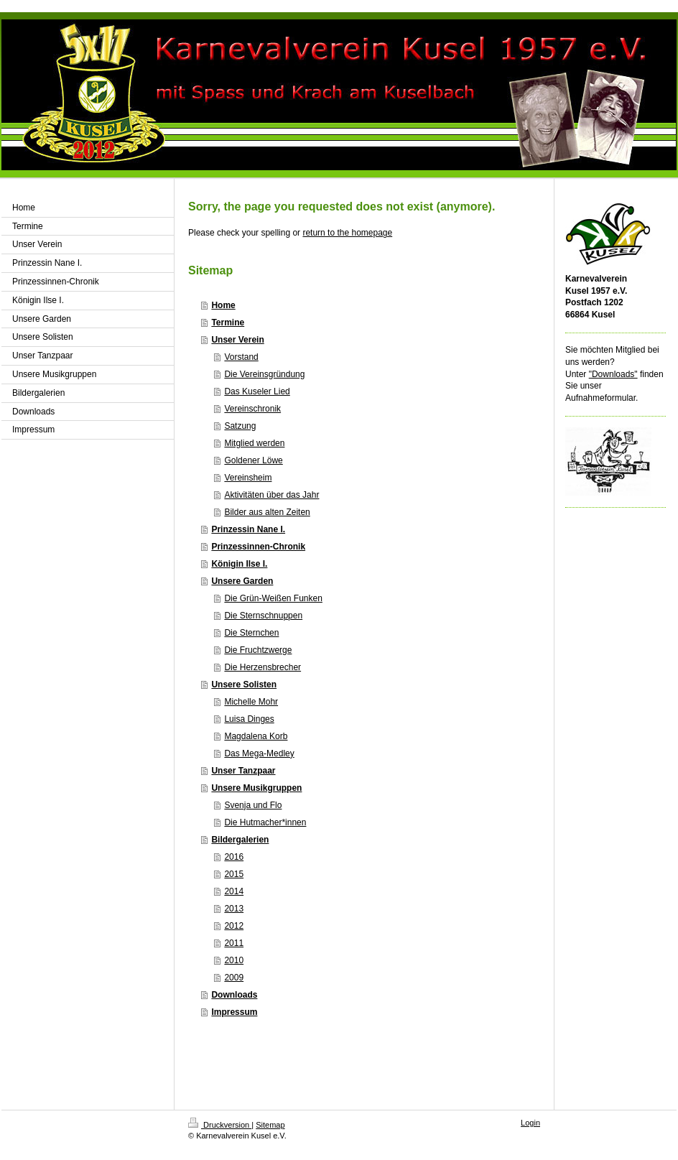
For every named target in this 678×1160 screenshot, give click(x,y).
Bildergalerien (240, 840)
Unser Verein (237, 340)
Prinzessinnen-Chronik (258, 547)
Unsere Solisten (244, 684)
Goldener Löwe (253, 460)
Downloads (234, 995)
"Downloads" (613, 374)
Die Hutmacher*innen (265, 822)
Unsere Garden (242, 581)
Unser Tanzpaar (243, 771)
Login (530, 1122)
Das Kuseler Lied (256, 391)
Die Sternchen (251, 633)
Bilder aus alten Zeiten (267, 512)
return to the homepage (347, 233)
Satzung (240, 426)
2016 (233, 857)
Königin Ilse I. (239, 564)
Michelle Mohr (251, 702)
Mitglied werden (254, 443)
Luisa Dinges (249, 719)
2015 (233, 874)
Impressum (234, 1012)
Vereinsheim (247, 478)
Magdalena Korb (255, 736)
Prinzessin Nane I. (248, 529)
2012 (233, 926)
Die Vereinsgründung (264, 374)
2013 (233, 909)
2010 (233, 960)
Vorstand (241, 357)
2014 (233, 891)
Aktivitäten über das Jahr (271, 495)
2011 (233, 943)
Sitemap (270, 1124)
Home (223, 305)
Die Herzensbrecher (262, 667)
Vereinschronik (252, 409)
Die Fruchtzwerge (258, 650)
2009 (233, 978)
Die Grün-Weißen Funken (273, 598)
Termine (227, 322)
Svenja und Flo (253, 805)
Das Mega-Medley (259, 753)
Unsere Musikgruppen (256, 788)
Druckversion (219, 1124)
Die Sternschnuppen (263, 616)
